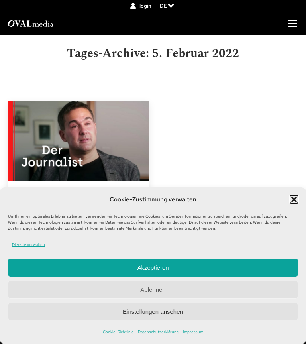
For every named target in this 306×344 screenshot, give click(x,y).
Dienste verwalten (28, 244)
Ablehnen (152, 289)
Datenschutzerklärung (158, 331)
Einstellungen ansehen (153, 311)
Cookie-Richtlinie (118, 331)
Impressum (193, 331)
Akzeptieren (153, 267)
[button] (294, 199)
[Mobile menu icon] (292, 23)
